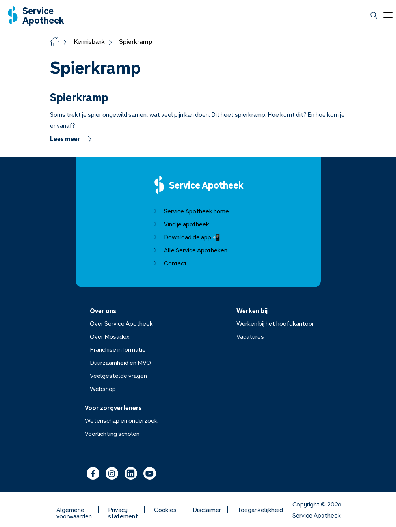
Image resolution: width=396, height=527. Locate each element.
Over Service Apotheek (120, 323)
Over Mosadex (109, 336)
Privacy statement (123, 509)
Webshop (102, 388)
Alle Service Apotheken (189, 250)
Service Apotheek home (190, 211)
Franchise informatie (117, 349)
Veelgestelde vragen (118, 375)
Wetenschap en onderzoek (121, 420)
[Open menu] (386, 15)
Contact (169, 263)
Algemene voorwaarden (74, 509)
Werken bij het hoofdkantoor (275, 323)
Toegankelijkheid (260, 509)
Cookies (165, 509)
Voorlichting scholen (112, 433)
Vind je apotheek (180, 224)
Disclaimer (207, 509)
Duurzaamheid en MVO (120, 362)
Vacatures (250, 336)
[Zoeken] (373, 15)
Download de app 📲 (186, 237)
